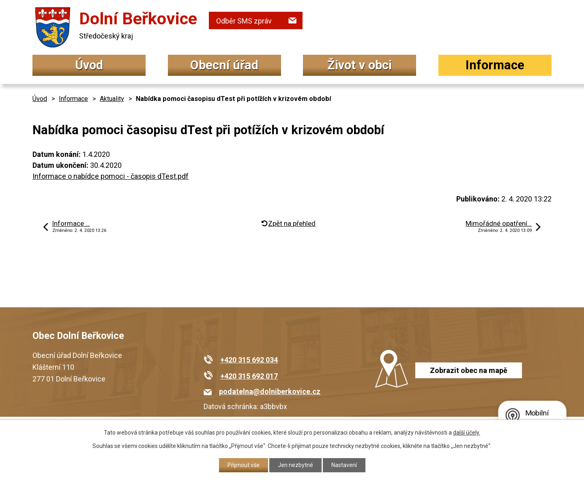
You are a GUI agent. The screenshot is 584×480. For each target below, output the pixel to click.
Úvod (89, 65)
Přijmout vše (244, 465)
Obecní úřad (224, 65)
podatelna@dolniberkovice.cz (269, 391)
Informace (495, 65)
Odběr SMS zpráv (244, 21)
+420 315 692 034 (249, 360)
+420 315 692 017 (249, 376)
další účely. (466, 432)
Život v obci (359, 65)
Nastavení (344, 465)
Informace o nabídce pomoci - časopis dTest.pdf (110, 176)
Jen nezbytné (295, 465)
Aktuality (112, 99)
